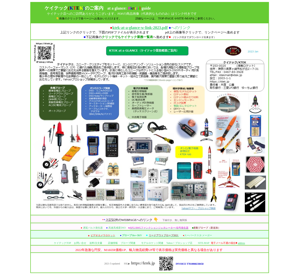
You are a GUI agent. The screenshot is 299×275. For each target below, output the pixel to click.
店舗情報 (113, 243)
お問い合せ (80, 243)
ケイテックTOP (62, 243)
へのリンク (151, 28)
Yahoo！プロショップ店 (179, 243)
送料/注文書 (95, 243)
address (241, 243)
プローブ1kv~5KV (132, 235)
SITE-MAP (203, 243)
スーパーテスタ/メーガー (198, 235)
